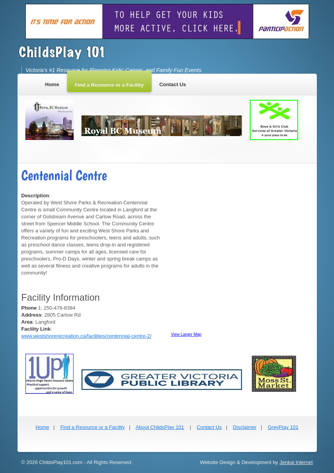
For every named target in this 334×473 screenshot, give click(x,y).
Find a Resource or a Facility (92, 427)
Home (42, 427)
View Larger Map (186, 334)
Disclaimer (245, 427)
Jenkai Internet (296, 462)
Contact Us (209, 427)
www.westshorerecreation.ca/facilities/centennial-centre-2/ (86, 336)
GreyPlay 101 (283, 427)
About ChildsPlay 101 (160, 427)
